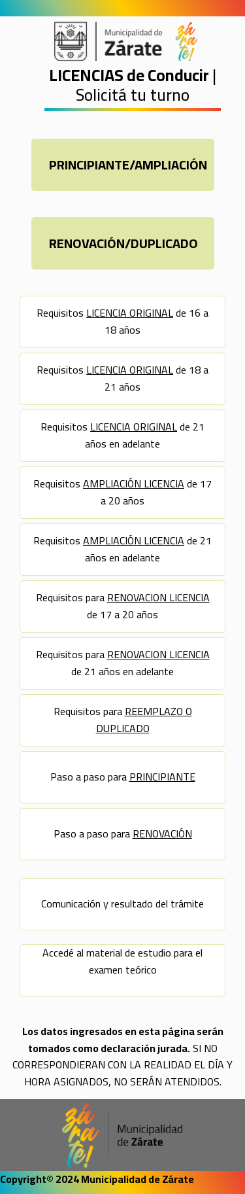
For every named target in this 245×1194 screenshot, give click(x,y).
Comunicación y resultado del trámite (122, 903)
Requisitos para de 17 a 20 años (123, 606)
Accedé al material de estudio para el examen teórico (122, 961)
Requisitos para (123, 719)
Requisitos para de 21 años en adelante (123, 662)
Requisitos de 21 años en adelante (122, 435)
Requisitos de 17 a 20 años (122, 492)
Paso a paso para (122, 776)
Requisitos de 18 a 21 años (122, 378)
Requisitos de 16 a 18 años (122, 321)
